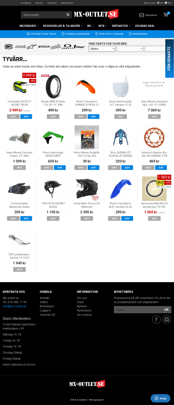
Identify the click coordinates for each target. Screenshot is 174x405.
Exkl (168, 3)
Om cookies (84, 315)
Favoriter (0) (47, 315)
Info (13, 116)
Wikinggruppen (96, 400)
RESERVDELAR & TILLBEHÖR (63, 26)
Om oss (82, 298)
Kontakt (44, 298)
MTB (102, 26)
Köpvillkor (52, 3)
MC (90, 26)
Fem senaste (169, 59)
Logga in (45, 310)
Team (80, 302)
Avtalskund (47, 306)
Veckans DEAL (145, 26)
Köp (26, 116)
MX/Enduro (29, 26)
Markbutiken (67, 3)
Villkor (44, 302)
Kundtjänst (26, 3)
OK (166, 309)
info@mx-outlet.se (14, 306)
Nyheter (39, 3)
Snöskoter (121, 26)
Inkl (160, 3)
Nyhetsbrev (148, 15)
